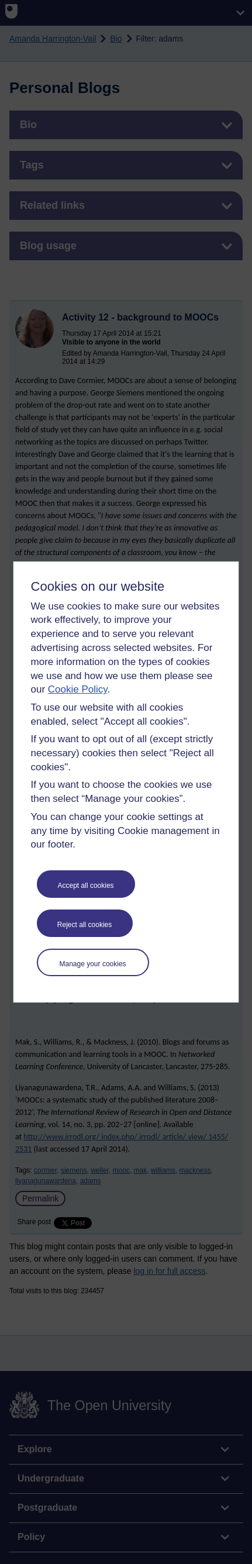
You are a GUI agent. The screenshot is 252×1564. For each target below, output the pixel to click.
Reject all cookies (84, 925)
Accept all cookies (86, 885)
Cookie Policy (78, 689)
